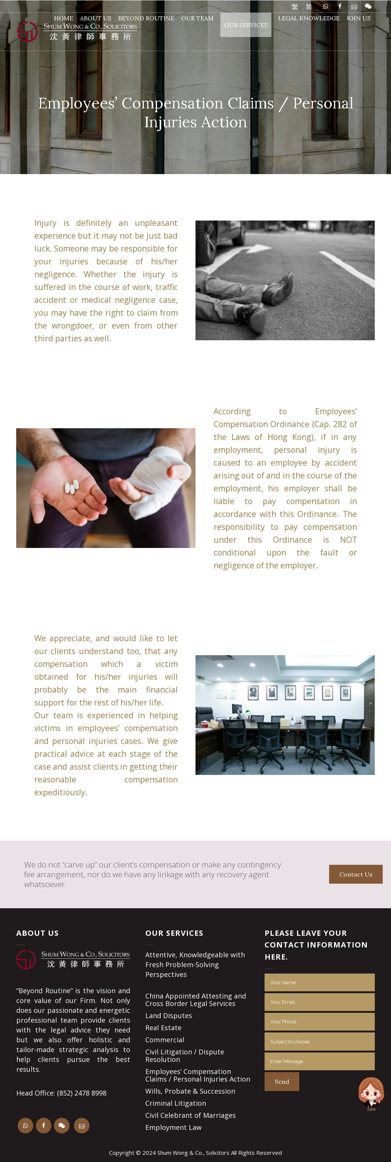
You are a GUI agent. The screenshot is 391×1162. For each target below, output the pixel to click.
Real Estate (163, 1027)
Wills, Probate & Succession (190, 1091)
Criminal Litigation (175, 1103)
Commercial (164, 1039)
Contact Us (356, 874)
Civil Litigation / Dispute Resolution (184, 1055)
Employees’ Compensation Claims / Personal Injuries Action (197, 1075)
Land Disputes (168, 1015)
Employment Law (173, 1127)
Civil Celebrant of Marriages (190, 1115)
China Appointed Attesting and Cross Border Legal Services (195, 999)
